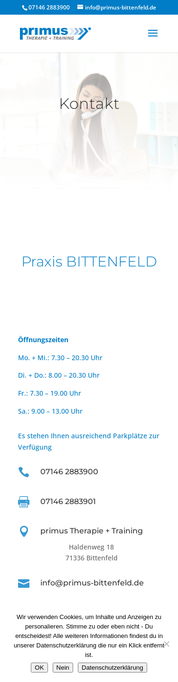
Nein (62, 667)
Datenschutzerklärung (112, 667)
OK (39, 667)
